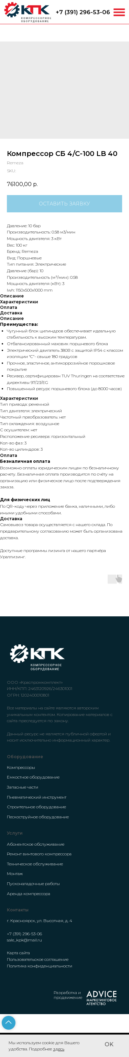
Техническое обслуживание (35, 863)
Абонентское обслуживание (35, 844)
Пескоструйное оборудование (38, 816)
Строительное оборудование (36, 806)
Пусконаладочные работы (33, 883)
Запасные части (22, 787)
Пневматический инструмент (36, 797)
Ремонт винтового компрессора (39, 853)
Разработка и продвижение (68, 995)
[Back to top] (8, 1023)
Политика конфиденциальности (39, 965)
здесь (58, 1048)
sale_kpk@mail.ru (24, 940)
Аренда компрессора (28, 893)
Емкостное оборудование (33, 777)
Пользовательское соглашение (37, 959)
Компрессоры (21, 767)
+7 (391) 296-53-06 (83, 12)
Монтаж (15, 873)
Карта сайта (18, 952)
